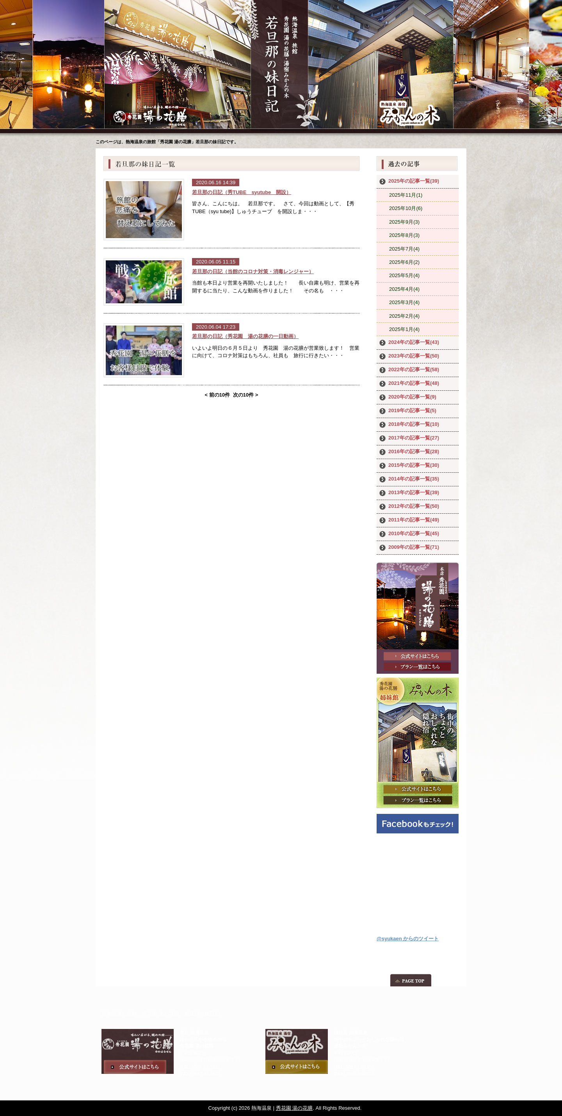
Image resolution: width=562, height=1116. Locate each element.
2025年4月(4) (404, 289)
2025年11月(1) (405, 195)
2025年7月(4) (404, 249)
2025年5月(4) (404, 275)
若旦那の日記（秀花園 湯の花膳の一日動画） (245, 336)
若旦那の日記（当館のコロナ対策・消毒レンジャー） (253, 271)
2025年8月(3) (404, 235)
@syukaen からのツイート (408, 939)
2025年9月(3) (404, 222)
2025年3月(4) (404, 302)
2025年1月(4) (404, 329)
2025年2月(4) (404, 316)
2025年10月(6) (405, 208)
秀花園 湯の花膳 (294, 1108)
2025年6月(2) (404, 262)
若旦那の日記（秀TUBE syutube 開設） (241, 192)
